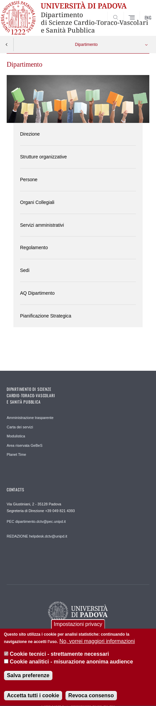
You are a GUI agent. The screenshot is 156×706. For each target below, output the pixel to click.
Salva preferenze (28, 678)
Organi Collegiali (37, 202)
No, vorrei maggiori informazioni (97, 643)
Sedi (24, 270)
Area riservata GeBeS (24, 445)
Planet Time (16, 454)
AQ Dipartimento (37, 293)
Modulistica (16, 436)
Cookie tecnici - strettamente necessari (59, 656)
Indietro (6, 44)
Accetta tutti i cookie (33, 698)
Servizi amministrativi (42, 225)
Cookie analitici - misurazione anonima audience (71, 663)
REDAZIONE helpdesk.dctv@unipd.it (37, 536)
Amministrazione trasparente (30, 418)
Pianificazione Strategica (45, 316)
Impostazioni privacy (78, 626)
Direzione (30, 134)
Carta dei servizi (20, 427)
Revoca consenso (91, 698)
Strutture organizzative (43, 156)
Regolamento (34, 247)
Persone (28, 179)
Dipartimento (86, 44)
